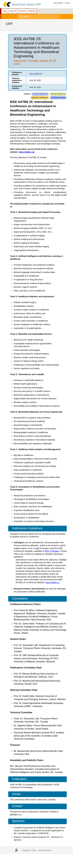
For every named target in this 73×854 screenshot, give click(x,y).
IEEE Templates (52, 551)
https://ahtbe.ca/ (27, 152)
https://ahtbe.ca (35, 73)
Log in (67, 3)
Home (5, 11)
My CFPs (22, 11)
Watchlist (32, 11)
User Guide (58, 3)
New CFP (13, 11)
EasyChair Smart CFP (26, 4)
